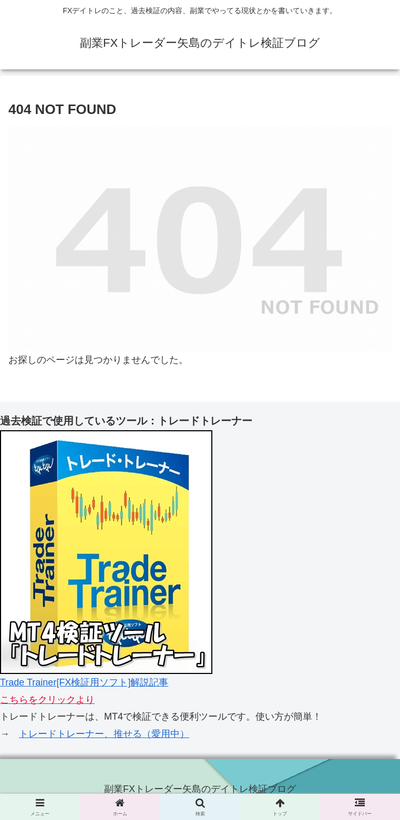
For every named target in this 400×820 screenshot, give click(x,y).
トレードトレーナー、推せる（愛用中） (104, 734)
